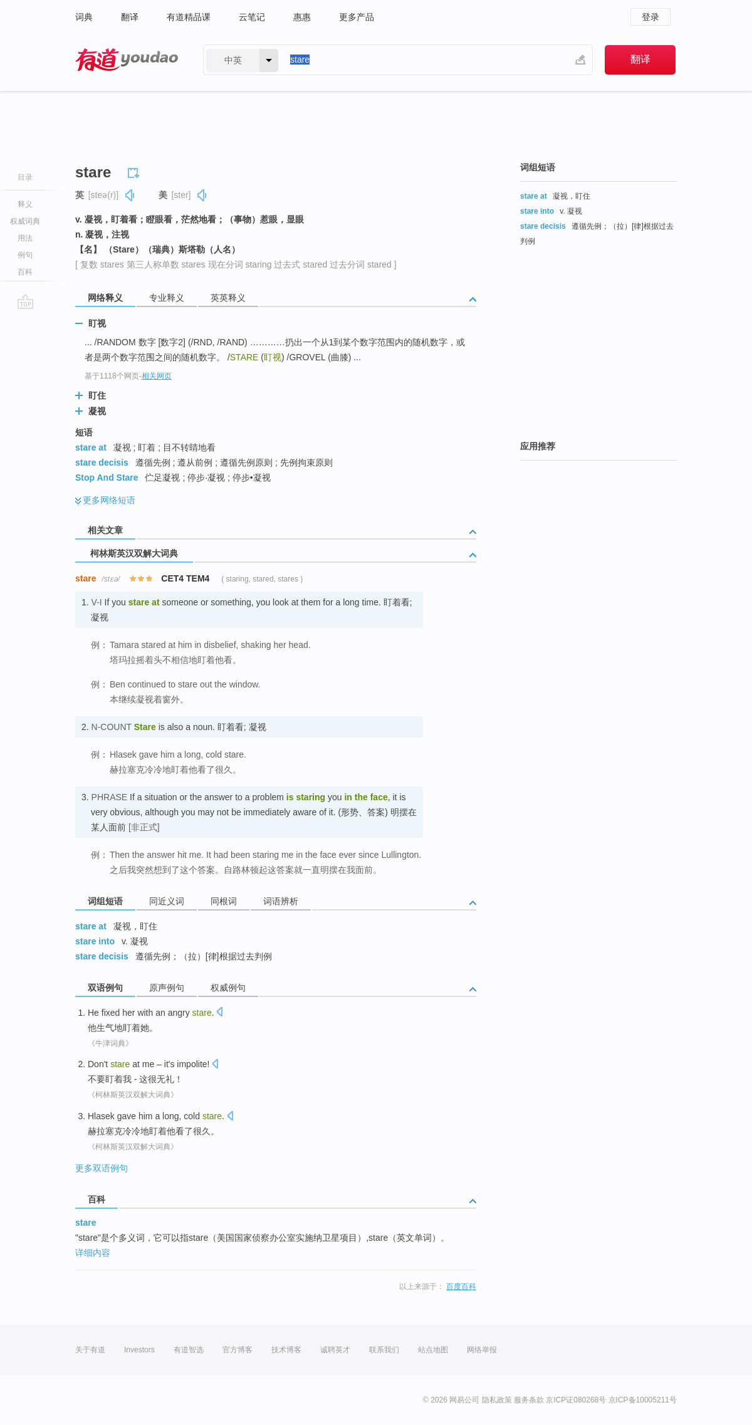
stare (85, 1223)
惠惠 (302, 17)
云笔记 (252, 17)
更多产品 (356, 17)
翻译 (129, 17)
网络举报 (482, 1349)
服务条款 (529, 1400)
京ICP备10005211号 (642, 1400)
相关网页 (157, 376)
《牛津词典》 (110, 1043)
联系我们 (384, 1349)
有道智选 (189, 1349)
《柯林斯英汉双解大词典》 (133, 1094)
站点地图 (433, 1349)
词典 (84, 17)
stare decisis (101, 462)
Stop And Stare (106, 477)
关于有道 (90, 1349)
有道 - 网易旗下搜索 (126, 59)
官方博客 (237, 1349)
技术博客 (286, 1349)
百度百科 (461, 1286)
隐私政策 (497, 1400)
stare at (91, 447)
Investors (139, 1349)
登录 (650, 17)
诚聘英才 (335, 1349)
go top (25, 301)
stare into (95, 941)
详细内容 (92, 1253)
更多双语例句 (101, 1168)
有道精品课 (189, 17)
